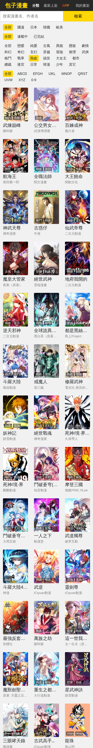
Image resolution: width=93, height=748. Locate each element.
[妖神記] (15, 412)
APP (65, 5)
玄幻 (33, 52)
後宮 (20, 64)
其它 (72, 64)
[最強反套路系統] (15, 618)
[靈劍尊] (77, 566)
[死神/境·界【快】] (77, 412)
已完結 (39, 36)
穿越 (46, 52)
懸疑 (72, 46)
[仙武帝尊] (77, 207)
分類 (35, 5)
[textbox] (31, 16)
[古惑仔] (46, 207)
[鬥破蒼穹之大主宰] (15, 515)
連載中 (22, 36)
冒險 (59, 52)
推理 (72, 52)
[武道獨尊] (77, 515)
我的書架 (83, 5)
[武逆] (46, 566)
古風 (46, 46)
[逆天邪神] (15, 310)
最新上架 (51, 5)
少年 (59, 64)
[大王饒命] (77, 156)
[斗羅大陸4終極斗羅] (15, 566)
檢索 (78, 16)
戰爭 (20, 58)
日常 (33, 64)
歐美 (59, 27)
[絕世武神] (46, 258)
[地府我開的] (77, 258)
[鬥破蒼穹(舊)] (46, 464)
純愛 (33, 46)
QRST (83, 74)
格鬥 (7, 58)
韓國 (46, 27)
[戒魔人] (46, 361)
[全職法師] (46, 156)
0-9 (33, 80)
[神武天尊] (15, 207)
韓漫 (46, 64)
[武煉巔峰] (15, 104)
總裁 (7, 64)
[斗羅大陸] (15, 361)
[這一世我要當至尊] (77, 618)
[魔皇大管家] (15, 258)
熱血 (33, 58)
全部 (7, 27)
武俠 (85, 52)
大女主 (61, 58)
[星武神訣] (77, 669)
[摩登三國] (77, 464)
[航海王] (15, 156)
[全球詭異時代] (46, 310)
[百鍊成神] (77, 104)
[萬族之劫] (46, 618)
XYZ (22, 80)
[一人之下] (46, 515)
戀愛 (20, 46)
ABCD (22, 74)
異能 (59, 46)
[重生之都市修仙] (46, 669)
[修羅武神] (77, 361)
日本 (33, 27)
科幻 (7, 52)
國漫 (20, 27)
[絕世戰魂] (46, 412)
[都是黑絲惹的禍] (77, 310)
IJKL (52, 74)
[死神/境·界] (15, 464)
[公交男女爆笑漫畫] (46, 104)
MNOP (67, 74)
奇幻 (20, 52)
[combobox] (31, 16)
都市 (75, 58)
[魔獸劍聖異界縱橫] (15, 669)
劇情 (85, 46)
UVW (8, 80)
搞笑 (46, 58)
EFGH (38, 74)
